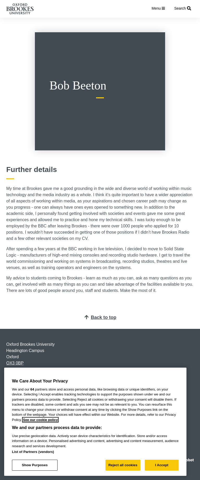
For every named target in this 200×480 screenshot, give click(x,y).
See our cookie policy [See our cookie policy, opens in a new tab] (40, 420)
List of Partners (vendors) (33, 452)
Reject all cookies (122, 465)
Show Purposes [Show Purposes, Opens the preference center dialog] (35, 465)
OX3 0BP (15, 363)
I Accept (161, 465)
